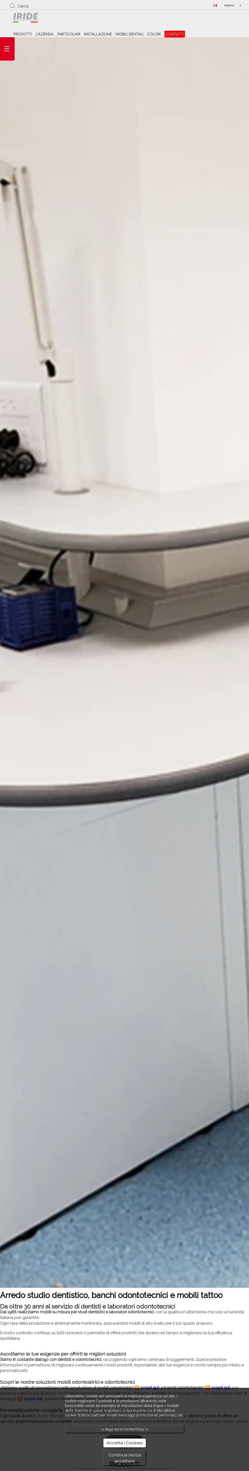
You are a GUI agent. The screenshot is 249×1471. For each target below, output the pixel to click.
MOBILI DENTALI (129, 34)
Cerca (23, 6)
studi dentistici (91, 1312)
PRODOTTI (23, 34)
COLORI (154, 34)
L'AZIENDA (45, 34)
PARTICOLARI (68, 34)
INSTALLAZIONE (98, 34)
